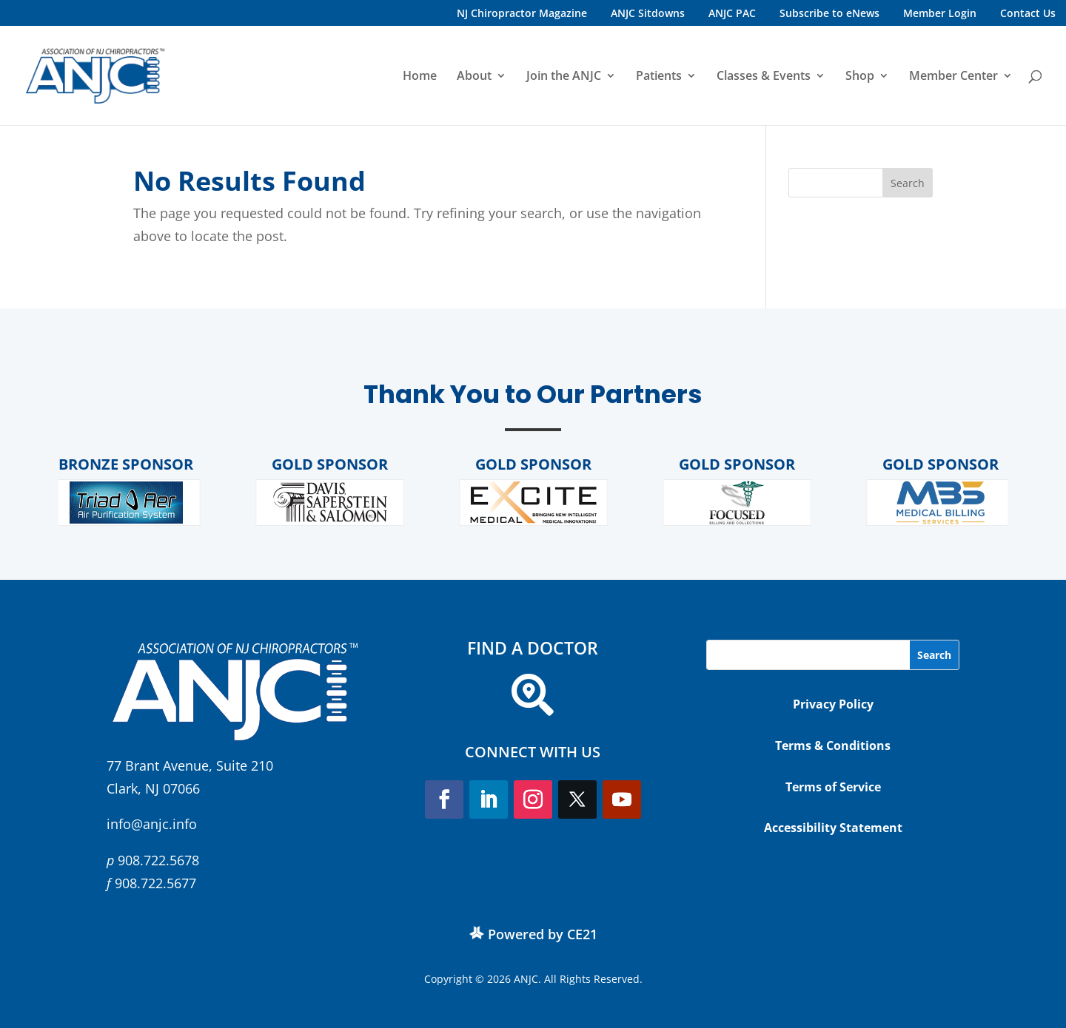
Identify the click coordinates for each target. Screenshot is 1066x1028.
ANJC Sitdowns (648, 13)
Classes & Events (764, 77)
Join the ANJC (563, 77)
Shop (859, 77)
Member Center (953, 77)
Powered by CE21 (542, 934)
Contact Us (1028, 13)
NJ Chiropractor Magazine (522, 13)
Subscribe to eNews (829, 13)
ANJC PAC (732, 13)
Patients (659, 77)
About (474, 77)
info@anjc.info (152, 824)
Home (420, 77)
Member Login (939, 13)
